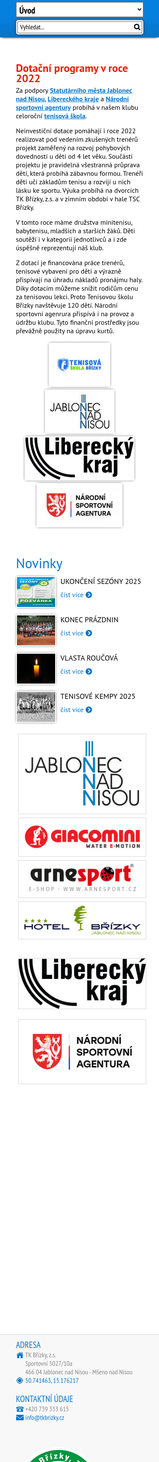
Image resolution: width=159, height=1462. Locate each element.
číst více (72, 594)
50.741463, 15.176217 (52, 1380)
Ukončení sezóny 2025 (101, 581)
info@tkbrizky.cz (44, 1417)
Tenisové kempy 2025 (98, 696)
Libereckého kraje (73, 98)
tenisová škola (64, 116)
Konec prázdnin (90, 619)
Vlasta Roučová (89, 658)
